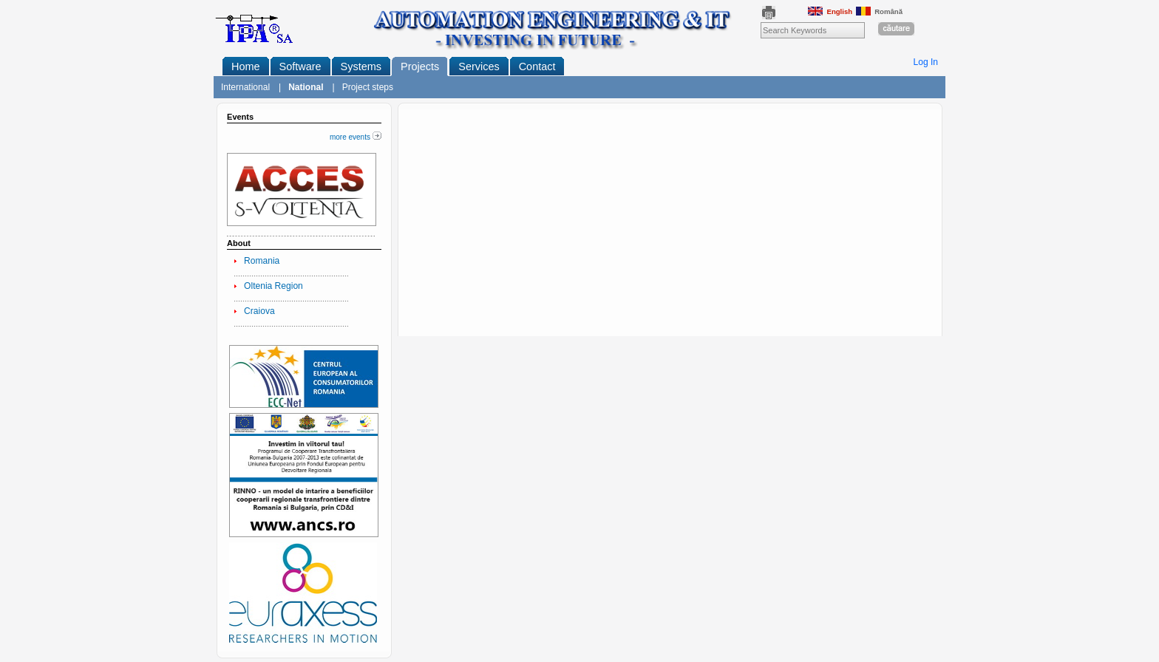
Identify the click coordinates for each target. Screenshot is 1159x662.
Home (245, 66)
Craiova (259, 311)
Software (300, 66)
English (830, 11)
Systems (361, 66)
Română (879, 11)
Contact (537, 66)
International (245, 87)
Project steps (367, 87)
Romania (261, 261)
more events (355, 137)
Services (478, 66)
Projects (420, 66)
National (305, 87)
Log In (926, 62)
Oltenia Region (273, 286)
